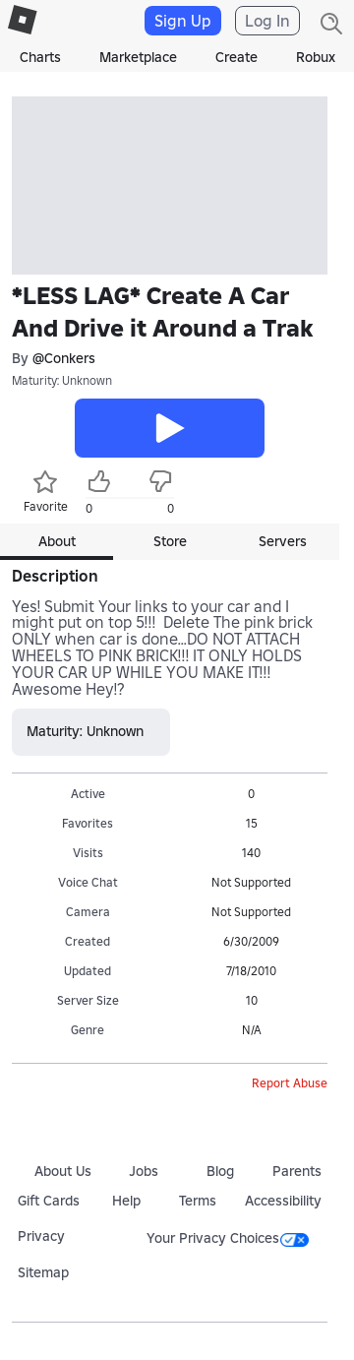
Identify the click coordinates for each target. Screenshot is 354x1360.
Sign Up (182, 21)
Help (126, 1200)
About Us (62, 1171)
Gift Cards (49, 1200)
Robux (315, 57)
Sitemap (43, 1272)
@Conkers (63, 358)
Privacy (41, 1236)
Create (236, 57)
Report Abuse (289, 1083)
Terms (197, 1200)
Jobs (143, 1171)
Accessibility (283, 1200)
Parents (297, 1171)
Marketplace (138, 57)
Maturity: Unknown (62, 380)
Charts (40, 57)
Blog (220, 1171)
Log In (267, 21)
